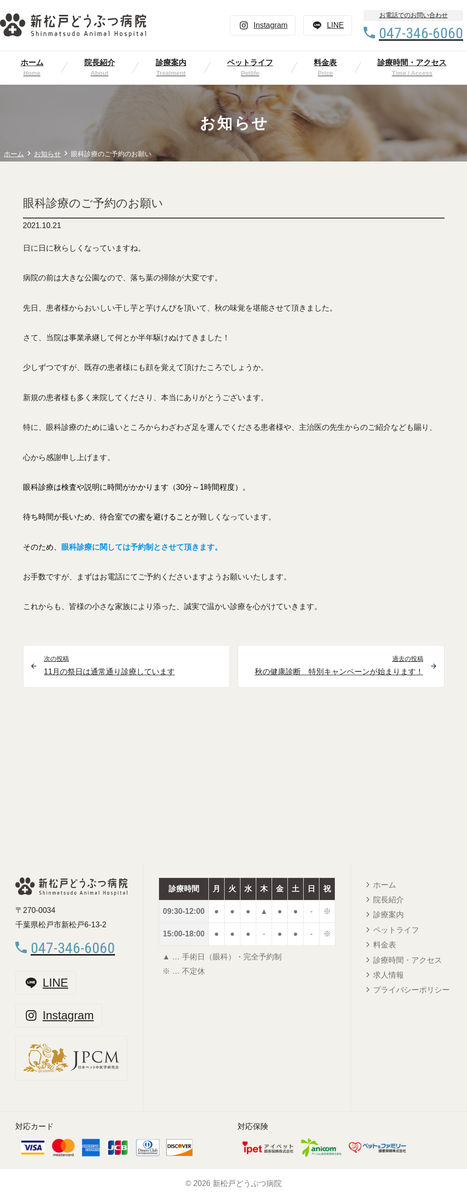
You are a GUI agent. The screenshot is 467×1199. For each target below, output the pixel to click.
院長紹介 (99, 62)
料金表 (325, 62)
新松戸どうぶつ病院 (247, 1183)
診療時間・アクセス (407, 960)
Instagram (262, 25)
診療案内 (171, 62)
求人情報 (388, 975)
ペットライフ (250, 62)
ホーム (32, 62)
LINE (327, 25)
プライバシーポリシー (411, 990)
